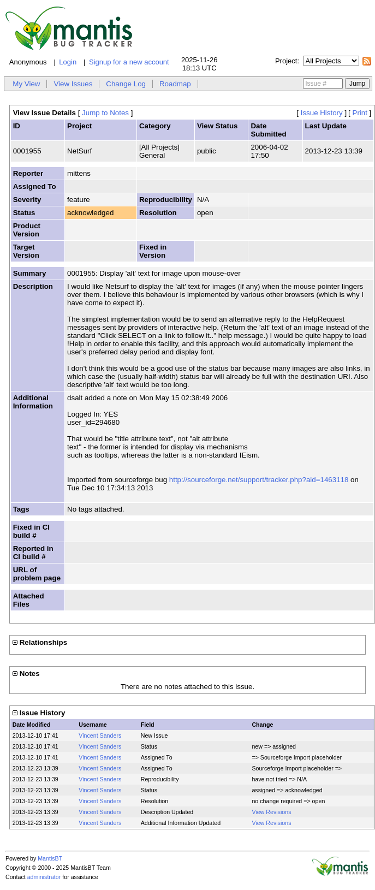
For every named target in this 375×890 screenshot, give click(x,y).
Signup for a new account (129, 62)
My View (26, 84)
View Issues (72, 84)
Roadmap (175, 84)
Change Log (126, 84)
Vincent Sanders (100, 735)
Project (286, 61)
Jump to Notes (105, 113)
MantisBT (50, 858)
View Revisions (271, 812)
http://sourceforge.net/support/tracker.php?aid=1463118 (259, 480)
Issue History (322, 113)
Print (360, 113)
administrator (44, 877)
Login (67, 62)
